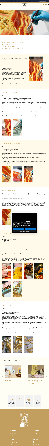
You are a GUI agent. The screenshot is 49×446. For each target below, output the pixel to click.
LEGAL (13, 439)
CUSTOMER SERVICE (13, 430)
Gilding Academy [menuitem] (37, 8)
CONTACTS (13, 432)
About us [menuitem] (23, 8)
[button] (46, 376)
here (25, 83)
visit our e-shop (43, 1)
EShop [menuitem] (17, 8)
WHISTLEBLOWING (13, 442)
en (1, 4)
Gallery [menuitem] (29, 8)
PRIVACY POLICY (13, 441)
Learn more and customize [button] (24, 231)
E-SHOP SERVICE (13, 433)
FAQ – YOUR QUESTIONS (13, 435)
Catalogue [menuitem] (11, 8)
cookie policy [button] (28, 221)
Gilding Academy (6, 38)
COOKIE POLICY (13, 444)
